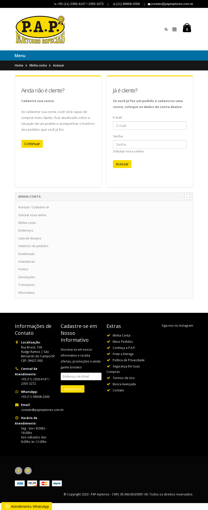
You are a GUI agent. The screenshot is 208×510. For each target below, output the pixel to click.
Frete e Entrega (123, 361)
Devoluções (26, 284)
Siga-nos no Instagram (177, 332)
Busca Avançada (124, 391)
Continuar (32, 150)
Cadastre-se (40, 214)
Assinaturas (26, 268)
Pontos (23, 276)
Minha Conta (121, 342)
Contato (118, 397)
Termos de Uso (124, 385)
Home (19, 72)
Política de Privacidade (129, 367)
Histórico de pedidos (33, 253)
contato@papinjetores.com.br (42, 417)
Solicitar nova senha (128, 158)
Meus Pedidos (123, 348)
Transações (26, 292)
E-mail (117, 124)
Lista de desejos (29, 245)
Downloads (26, 260)
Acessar (58, 72)
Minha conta (38, 72)
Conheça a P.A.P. (124, 355)
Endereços (25, 237)
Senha (118, 143)
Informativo (26, 299)
